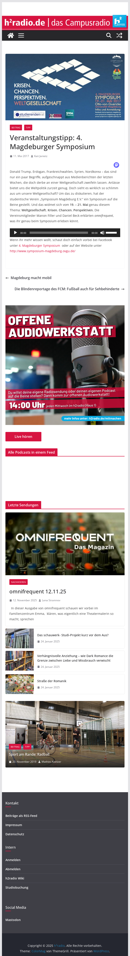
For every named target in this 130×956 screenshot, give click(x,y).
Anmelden (12, 860)
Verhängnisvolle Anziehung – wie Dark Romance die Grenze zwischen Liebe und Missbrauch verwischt (75, 658)
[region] (65, 365)
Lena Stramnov (51, 600)
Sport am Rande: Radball (54, 754)
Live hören (23, 436)
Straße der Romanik (51, 681)
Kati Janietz (40, 156)
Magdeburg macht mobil (28, 277)
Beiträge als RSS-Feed (21, 816)
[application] (65, 232)
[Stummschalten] (102, 233)
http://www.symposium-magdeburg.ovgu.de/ (42, 251)
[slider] (59, 233)
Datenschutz (14, 834)
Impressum (13, 825)
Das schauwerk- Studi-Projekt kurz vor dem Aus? (72, 635)
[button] (116, 165)
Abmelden (12, 869)
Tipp (28, 127)
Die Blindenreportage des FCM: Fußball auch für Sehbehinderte (70, 289)
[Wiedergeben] (15, 233)
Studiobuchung (16, 887)
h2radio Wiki (14, 878)
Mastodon (13, 920)
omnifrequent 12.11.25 (37, 591)
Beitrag (16, 127)
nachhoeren (18, 582)
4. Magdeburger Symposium (39, 245)
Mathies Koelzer (76, 762)
